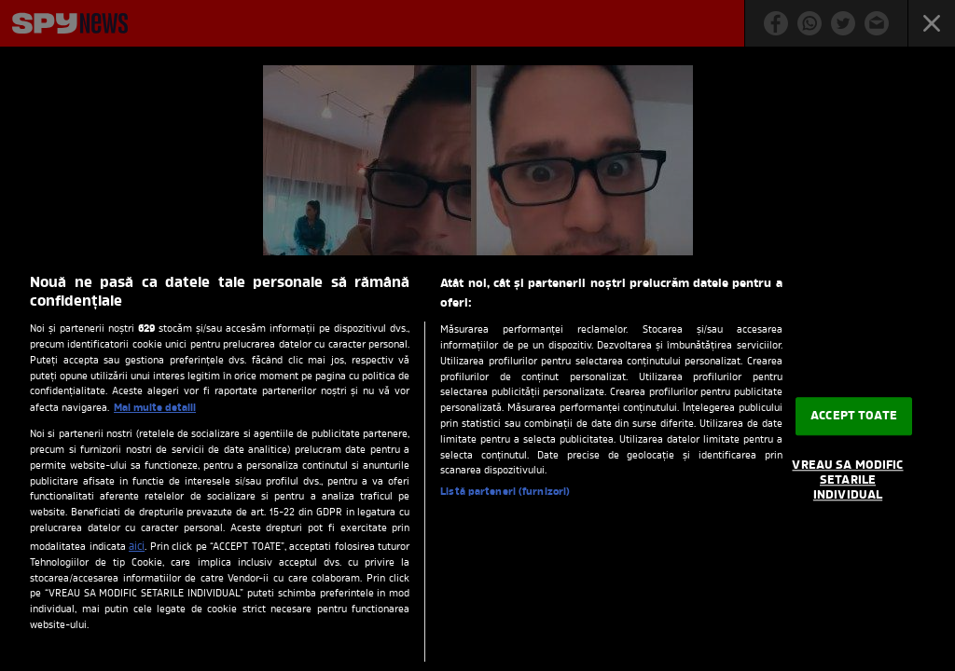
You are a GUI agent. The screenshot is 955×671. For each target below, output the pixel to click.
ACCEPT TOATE (853, 416)
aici (137, 547)
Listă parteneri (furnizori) (505, 492)
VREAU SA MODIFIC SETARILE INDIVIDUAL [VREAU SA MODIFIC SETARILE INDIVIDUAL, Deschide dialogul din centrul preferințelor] (847, 481)
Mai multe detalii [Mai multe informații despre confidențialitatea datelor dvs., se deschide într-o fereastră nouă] (155, 408)
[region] (477, 463)
